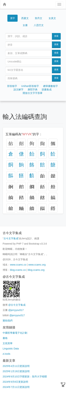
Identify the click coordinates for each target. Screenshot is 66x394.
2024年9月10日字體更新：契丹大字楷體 (25, 376)
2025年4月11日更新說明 (16, 366)
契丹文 (38, 18)
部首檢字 (12, 86)
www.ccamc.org (37, 264)
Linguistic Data (11, 348)
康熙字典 (32, 89)
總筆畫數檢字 (50, 86)
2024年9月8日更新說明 (15, 381)
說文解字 (18, 89)
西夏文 (25, 18)
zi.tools (6, 353)
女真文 (52, 18)
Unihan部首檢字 (30, 86)
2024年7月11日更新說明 (16, 387)
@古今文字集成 (17, 304)
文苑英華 (7, 343)
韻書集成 (47, 89)
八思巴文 (39, 25)
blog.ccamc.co (18, 269)
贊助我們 (7, 320)
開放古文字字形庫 (32, 93)
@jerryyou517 (16, 310)
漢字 (12, 18)
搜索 (56, 36)
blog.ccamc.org (36, 269)
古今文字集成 (11, 238)
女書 (25, 25)
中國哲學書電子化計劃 (15, 332)
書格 (5, 338)
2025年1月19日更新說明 (16, 371)
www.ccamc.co (18, 264)
